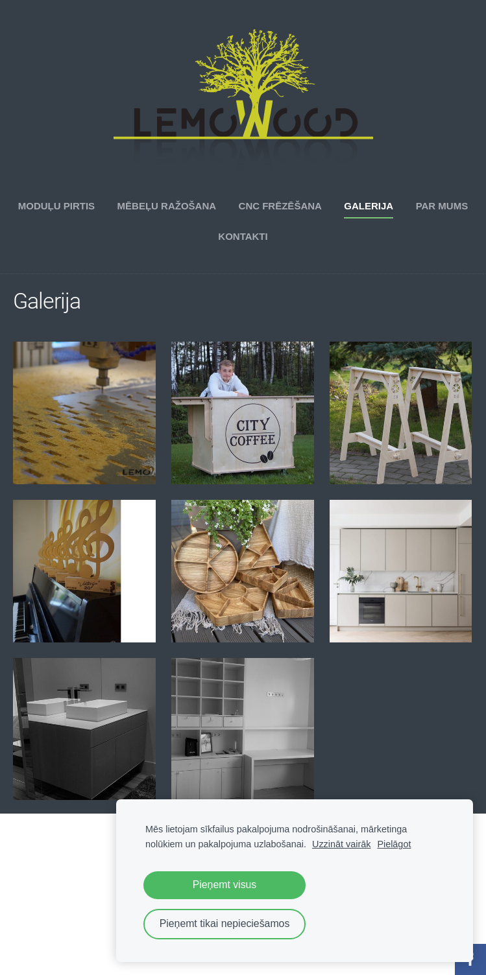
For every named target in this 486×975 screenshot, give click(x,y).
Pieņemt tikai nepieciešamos (225, 923)
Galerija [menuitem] (368, 205)
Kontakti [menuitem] (242, 236)
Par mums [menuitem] (442, 205)
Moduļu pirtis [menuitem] (56, 205)
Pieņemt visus (225, 884)
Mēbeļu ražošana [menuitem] (167, 205)
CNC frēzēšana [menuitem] (280, 205)
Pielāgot (394, 844)
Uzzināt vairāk (341, 844)
